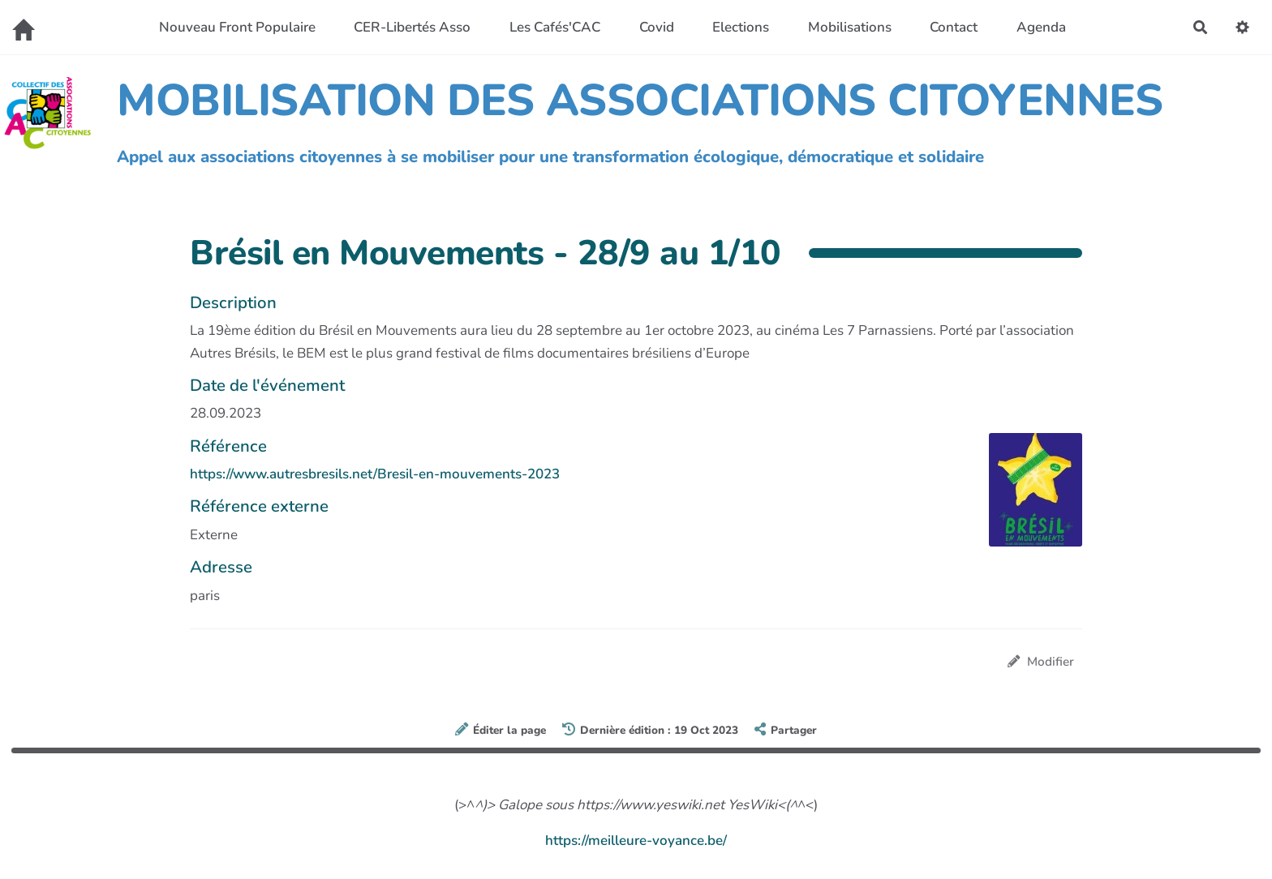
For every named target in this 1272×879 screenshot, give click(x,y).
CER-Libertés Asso (412, 27)
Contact (954, 27)
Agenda (1041, 27)
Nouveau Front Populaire (237, 27)
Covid (656, 27)
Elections (740, 27)
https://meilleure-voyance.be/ (636, 840)
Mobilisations (850, 27)
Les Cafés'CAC (554, 27)
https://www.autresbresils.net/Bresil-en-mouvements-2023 (375, 474)
